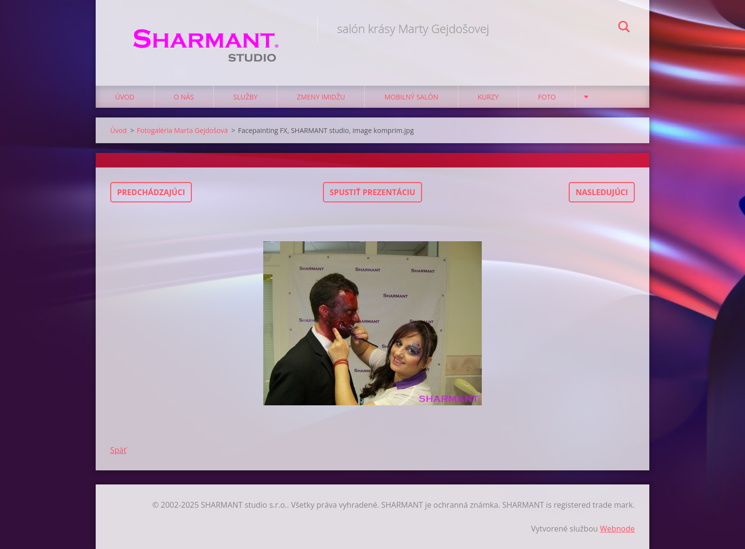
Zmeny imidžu (321, 96)
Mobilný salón (411, 96)
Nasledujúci (602, 192)
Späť (118, 450)
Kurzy (488, 96)
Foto (547, 96)
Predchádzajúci (151, 192)
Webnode (617, 528)
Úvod (125, 96)
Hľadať (624, 28)
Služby (245, 96)
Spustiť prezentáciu (372, 192)
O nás (184, 96)
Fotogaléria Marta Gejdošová (182, 130)
